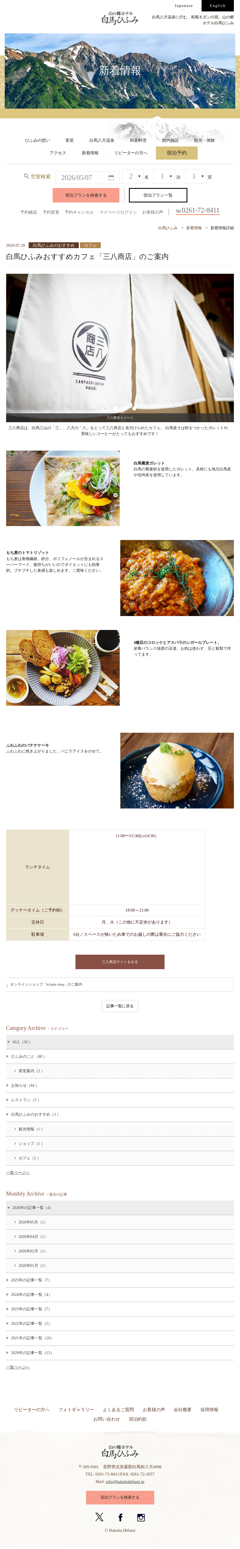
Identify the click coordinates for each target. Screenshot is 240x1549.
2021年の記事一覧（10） (30, 1338)
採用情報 (209, 1410)
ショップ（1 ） (29, 1144)
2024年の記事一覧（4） (29, 1295)
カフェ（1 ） (27, 1158)
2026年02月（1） (31, 1251)
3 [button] (125, 409)
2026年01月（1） (31, 1266)
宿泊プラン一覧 (158, 195)
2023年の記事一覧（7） (29, 1309)
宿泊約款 (138, 1419)
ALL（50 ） (20, 1042)
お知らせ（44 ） (23, 1085)
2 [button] (115, 409)
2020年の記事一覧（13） (30, 1353)
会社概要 (183, 1410)
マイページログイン (118, 212)
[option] (120, 348)
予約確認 (28, 212)
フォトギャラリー (76, 1410)
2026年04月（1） (31, 1237)
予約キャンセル (79, 212)
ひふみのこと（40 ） (26, 1056)
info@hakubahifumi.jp (125, 1481)
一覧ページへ (18, 1173)
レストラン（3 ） (23, 1100)
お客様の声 (152, 212)
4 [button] (134, 409)
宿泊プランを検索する (86, 195)
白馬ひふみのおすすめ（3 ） (33, 1115)
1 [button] (106, 409)
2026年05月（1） (31, 1222)
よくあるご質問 (118, 1410)
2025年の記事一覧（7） (29, 1280)
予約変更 (51, 212)
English (218, 5)
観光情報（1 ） (29, 1129)
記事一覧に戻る (120, 1006)
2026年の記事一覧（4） (30, 1208)
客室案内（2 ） (29, 1071)
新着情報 (194, 228)
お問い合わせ (106, 1419)
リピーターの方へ (32, 1410)
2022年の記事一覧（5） (29, 1323)
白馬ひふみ (168, 228)
